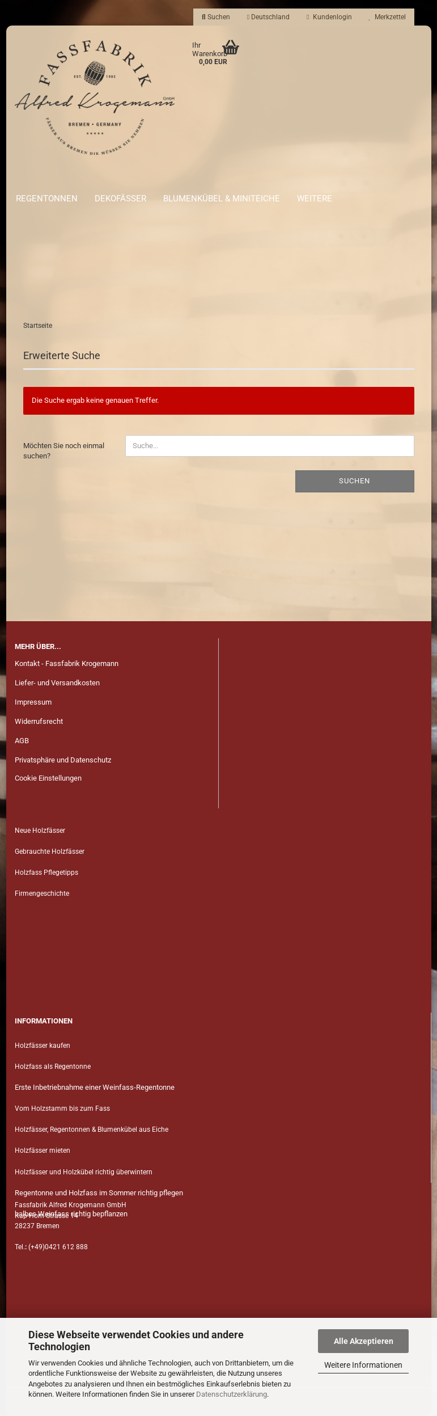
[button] (268, 17)
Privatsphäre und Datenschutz (63, 760)
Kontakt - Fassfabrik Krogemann (66, 663)
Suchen (354, 481)
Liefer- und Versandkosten (57, 682)
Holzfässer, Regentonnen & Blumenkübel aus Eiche (91, 1129)
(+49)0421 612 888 (58, 1247)
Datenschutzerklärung (231, 1394)
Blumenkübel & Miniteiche (221, 198)
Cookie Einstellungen (48, 778)
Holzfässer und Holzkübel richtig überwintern (83, 1172)
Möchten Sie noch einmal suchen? (63, 451)
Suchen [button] (216, 17)
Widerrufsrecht (39, 721)
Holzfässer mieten (42, 1150)
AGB (22, 740)
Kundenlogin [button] (329, 17)
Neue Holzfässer (40, 831)
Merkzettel (387, 17)
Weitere (314, 198)
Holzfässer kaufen (42, 1046)
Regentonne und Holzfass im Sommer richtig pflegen (99, 1193)
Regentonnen (47, 198)
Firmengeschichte (43, 893)
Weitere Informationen (363, 1364)
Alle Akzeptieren (363, 1341)
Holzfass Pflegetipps (46, 872)
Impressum (33, 702)
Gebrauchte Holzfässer (49, 852)
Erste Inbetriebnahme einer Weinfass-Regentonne (95, 1087)
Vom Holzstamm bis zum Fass (62, 1108)
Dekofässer (120, 198)
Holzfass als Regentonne (53, 1067)
